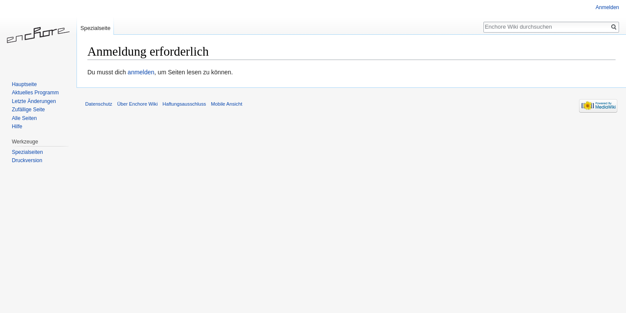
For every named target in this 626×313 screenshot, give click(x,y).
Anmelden (607, 7)
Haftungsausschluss (184, 104)
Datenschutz (98, 104)
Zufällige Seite (28, 110)
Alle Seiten (24, 118)
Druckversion (27, 160)
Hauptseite (24, 84)
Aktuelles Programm (35, 93)
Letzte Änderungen (34, 101)
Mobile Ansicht (226, 104)
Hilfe (17, 126)
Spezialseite (95, 28)
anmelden (141, 72)
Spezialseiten (27, 152)
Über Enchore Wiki (137, 104)
